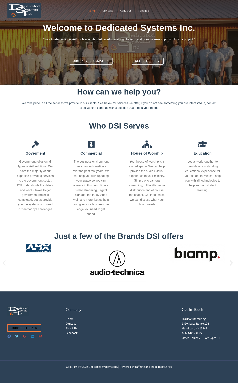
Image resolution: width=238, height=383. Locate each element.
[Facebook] (9, 336)
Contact (108, 10)
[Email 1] (40, 336)
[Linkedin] (32, 336)
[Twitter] (17, 336)
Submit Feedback (25, 328)
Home (93, 10)
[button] (4, 263)
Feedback (143, 10)
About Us (125, 10)
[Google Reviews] (24, 336)
